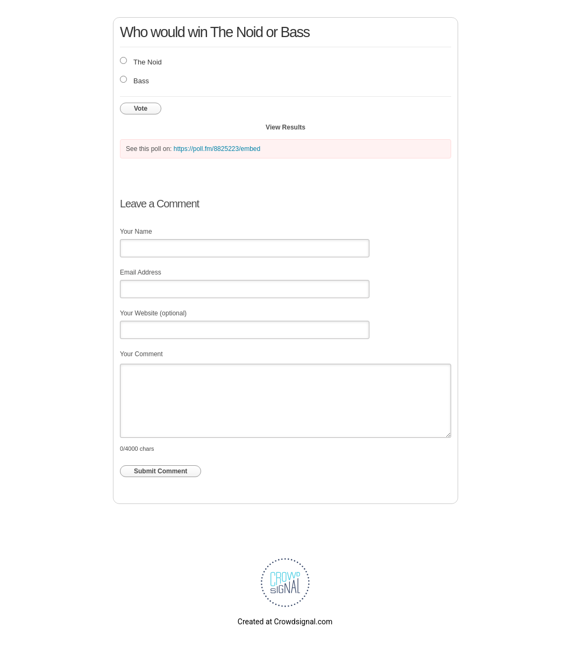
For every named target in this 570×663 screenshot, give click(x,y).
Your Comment (141, 354)
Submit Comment (160, 471)
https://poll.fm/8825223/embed (217, 149)
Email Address (140, 272)
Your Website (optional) (153, 313)
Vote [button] (140, 108)
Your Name (136, 231)
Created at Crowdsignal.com (285, 621)
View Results (285, 127)
